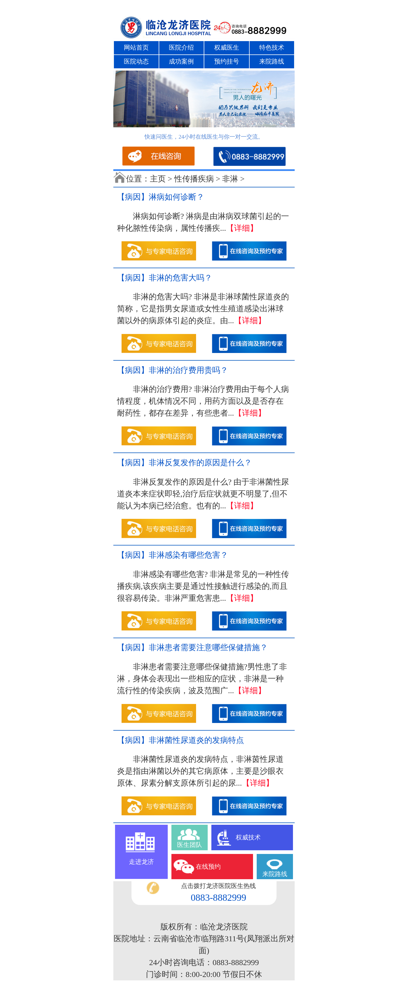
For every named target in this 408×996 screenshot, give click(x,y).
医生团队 (189, 844)
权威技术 (248, 837)
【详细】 (242, 228)
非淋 (230, 178)
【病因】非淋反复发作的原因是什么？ (184, 462)
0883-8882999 (218, 897)
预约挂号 (226, 61)
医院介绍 (181, 47)
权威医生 (226, 47)
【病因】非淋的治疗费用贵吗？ (172, 370)
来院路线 (271, 61)
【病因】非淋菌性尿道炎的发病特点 (180, 740)
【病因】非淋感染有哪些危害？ (172, 555)
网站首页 (136, 47)
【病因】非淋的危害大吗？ (164, 277)
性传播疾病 (194, 178)
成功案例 (181, 61)
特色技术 (271, 47)
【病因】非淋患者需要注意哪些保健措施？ (192, 647)
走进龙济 (141, 861)
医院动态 (136, 61)
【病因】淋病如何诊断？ (160, 197)
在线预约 (208, 866)
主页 (158, 178)
